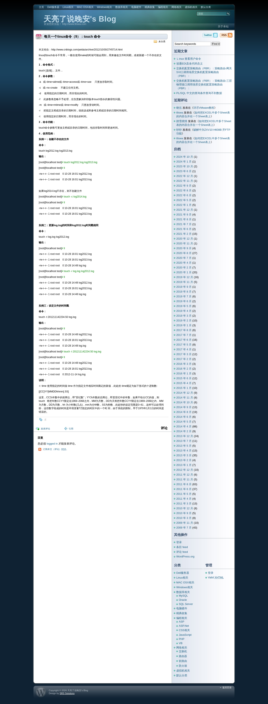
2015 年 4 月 (184, 383)
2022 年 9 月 (184, 185)
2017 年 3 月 (184, 354)
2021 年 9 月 (184, 214)
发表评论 (45, 428)
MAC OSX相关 (85, 7)
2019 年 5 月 (184, 306)
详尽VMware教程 (203, 107)
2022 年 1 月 (184, 204)
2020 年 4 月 (184, 262)
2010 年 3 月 (184, 518)
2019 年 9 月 (184, 286)
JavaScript (185, 634)
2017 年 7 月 (184, 335)
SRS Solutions (67, 693)
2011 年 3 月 (184, 503)
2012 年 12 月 (184, 469)
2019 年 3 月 (184, 315)
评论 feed (182, 551)
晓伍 (179, 107)
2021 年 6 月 (184, 229)
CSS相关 (184, 630)
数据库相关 (121, 7)
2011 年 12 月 (184, 474)
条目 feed (182, 547)
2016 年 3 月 (184, 363)
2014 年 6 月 (184, 416)
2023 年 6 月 (184, 171)
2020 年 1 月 (184, 272)
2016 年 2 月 (184, 368)
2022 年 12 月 (184, 176)
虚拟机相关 (191, 7)
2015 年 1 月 (184, 387)
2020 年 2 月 (184, 267)
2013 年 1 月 (184, 465)
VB (180, 643)
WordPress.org (185, 556)
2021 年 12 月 (184, 209)
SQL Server (186, 604)
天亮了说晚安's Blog (80, 19)
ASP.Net (184, 625)
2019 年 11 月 (184, 282)
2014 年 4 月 (184, 426)
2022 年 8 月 (184, 190)
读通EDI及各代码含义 (189, 63)
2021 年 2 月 (184, 233)
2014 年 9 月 (184, 407)
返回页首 (227, 687)
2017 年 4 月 (184, 349)
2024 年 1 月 (184, 161)
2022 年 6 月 (184, 195)
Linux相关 (68, 7)
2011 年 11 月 (184, 479)
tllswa (179, 112)
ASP (181, 621)
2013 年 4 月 (184, 450)
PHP (181, 639)
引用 (71, 428)
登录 (179, 542)
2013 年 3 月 (184, 455)
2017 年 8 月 (184, 330)
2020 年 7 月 (184, 257)
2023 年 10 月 (184, 166)
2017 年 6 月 (184, 339)
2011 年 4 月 (184, 498)
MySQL (183, 595)
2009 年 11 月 (184, 522)
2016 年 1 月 (184, 373)
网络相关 (176, 7)
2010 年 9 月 (184, 513)
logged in (52, 443)
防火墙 (183, 665)
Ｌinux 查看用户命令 (188, 58)
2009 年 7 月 (184, 527)
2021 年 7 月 (184, 224)
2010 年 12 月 (184, 508)
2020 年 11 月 (184, 243)
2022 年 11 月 (184, 180)
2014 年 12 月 (184, 392)
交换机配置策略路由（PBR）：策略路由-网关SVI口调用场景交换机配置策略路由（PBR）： (204, 72)
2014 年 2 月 (184, 431)
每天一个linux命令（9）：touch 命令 (72, 36)
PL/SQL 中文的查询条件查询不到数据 (199, 93)
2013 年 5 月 (184, 445)
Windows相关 (104, 7)
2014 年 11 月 (184, 397)
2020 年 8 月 (184, 253)
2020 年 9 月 (184, 248)
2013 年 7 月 (184, 440)
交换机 (183, 651)
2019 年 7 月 (184, 296)
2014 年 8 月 (184, 412)
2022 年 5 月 (184, 200)
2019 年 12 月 (184, 277)
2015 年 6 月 (184, 378)
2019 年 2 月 (184, 320)
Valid (216, 577)
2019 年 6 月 (184, 301)
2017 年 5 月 (184, 344)
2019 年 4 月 (184, 310)
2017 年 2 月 (184, 359)
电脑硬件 (136, 7)
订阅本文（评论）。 (55, 449)
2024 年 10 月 (184, 156)
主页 (41, 7)
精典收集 (150, 7)
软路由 (183, 661)
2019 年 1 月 (184, 325)
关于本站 (223, 26)
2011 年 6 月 (184, 489)
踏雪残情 (181, 121)
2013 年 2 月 (184, 460)
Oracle (183, 599)
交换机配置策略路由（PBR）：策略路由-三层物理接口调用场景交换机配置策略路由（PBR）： (204, 84)
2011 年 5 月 (184, 493)
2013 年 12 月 (184, 436)
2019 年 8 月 (184, 291)
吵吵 (179, 129)
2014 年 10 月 (184, 402)
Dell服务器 (53, 7)
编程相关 (163, 7)
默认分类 (206, 7)
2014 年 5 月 (184, 421)
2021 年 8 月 (184, 219)
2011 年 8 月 (184, 484)
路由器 (183, 656)
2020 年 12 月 (184, 238)
